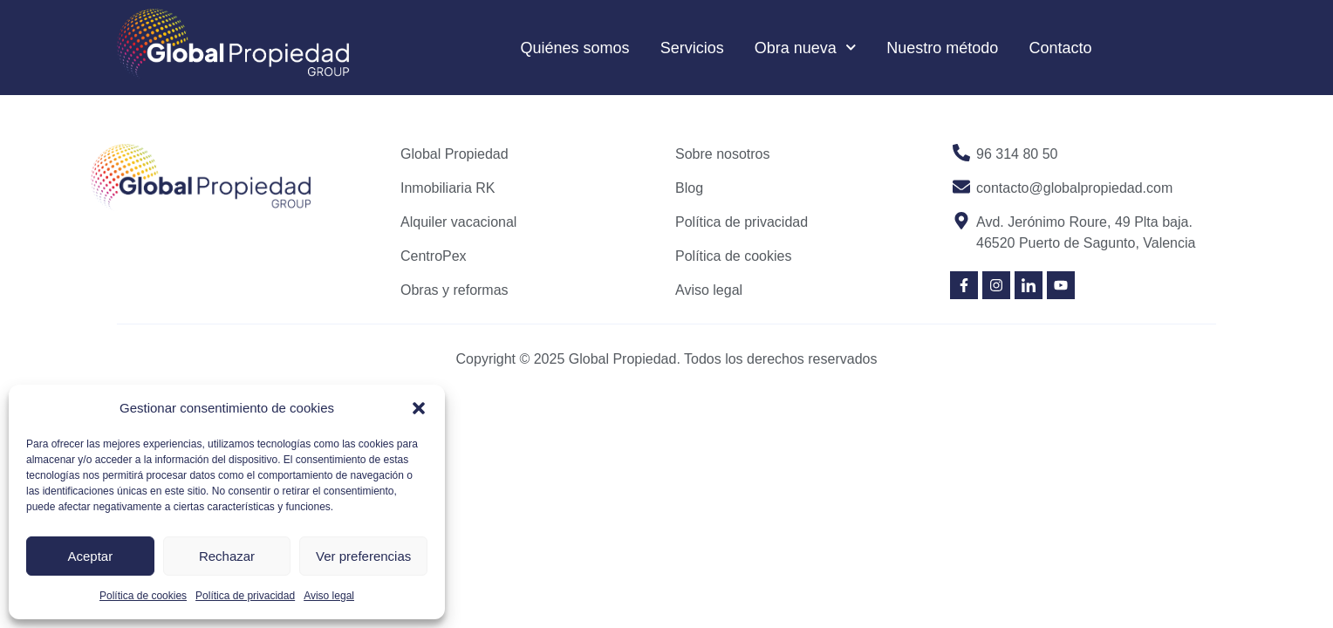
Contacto (1060, 48)
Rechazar (227, 556)
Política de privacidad (245, 596)
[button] (418, 408)
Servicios (692, 48)
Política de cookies (143, 596)
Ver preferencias (363, 556)
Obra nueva (806, 47)
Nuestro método (942, 48)
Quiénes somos (575, 48)
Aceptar (90, 556)
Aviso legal (329, 596)
